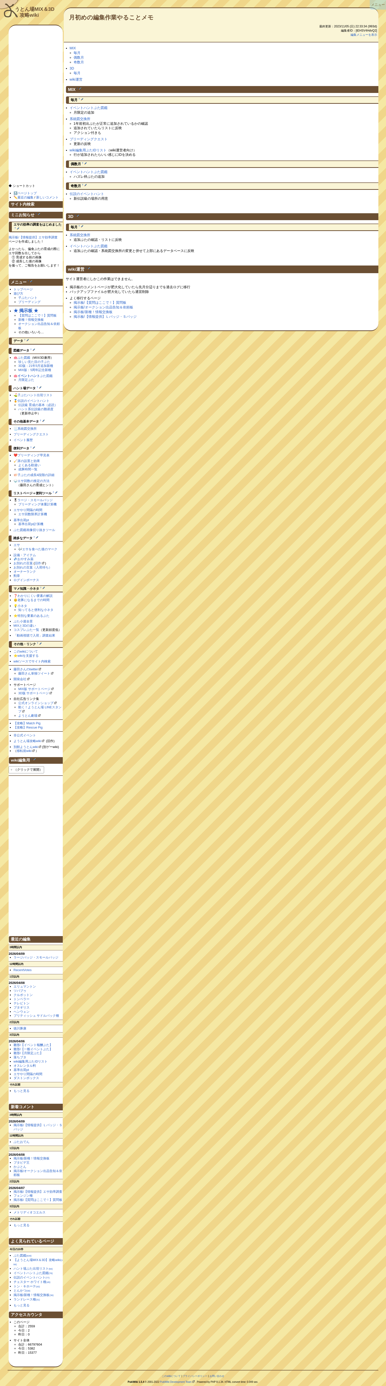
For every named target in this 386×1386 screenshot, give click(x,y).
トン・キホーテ (27, 1286)
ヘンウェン (22, 1011)
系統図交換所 (80, 119)
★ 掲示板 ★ (26, 310)
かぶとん (20, 1167)
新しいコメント (47, 197)
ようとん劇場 (27, 715)
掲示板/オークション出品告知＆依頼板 (103, 307)
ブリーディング (29, 302)
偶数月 (79, 57)
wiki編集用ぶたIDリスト (88, 150)
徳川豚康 (20, 1028)
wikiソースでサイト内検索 (32, 661)
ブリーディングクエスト (89, 139)
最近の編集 (25, 197)
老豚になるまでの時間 (33, 600)
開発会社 (20, 679)
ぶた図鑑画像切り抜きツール (34, 530)
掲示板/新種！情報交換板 (93, 312)
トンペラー (22, 999)
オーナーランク (25, 571)
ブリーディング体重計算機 (37, 504)
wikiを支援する (28, 655)
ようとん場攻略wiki (27, 741)
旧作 (38, 563)
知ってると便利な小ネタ (35, 610)
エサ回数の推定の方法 (33, 481)
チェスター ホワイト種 (32, 1282)
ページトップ (27, 193)
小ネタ (22, 606)
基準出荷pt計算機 (30, 524)
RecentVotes (23, 970)
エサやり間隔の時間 (28, 510)
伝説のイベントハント (87, 194)
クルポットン (23, 995)
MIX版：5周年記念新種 (34, 370)
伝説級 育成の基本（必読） (38, 405)
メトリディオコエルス (30, 1212)
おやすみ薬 (25, 559)
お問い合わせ (216, 1376)
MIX (73, 48)
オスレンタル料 (25, 1065)
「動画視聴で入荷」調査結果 (34, 635)
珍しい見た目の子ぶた (34, 362)
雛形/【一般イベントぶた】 (33, 1049)
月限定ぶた (26, 380)
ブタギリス (22, 1007)
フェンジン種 (23, 1195)
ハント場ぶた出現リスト (33, 1268)
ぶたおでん (22, 1142)
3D (72, 68)
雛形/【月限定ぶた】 (28, 1053)
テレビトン (22, 1003)
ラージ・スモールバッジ (35, 500)
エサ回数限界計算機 (32, 514)
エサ (17, 545)
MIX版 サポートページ (34, 689)
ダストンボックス (26, 1078)
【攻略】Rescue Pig (28, 727)
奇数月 (79, 62)
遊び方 (18, 293)
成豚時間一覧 (27, 469)
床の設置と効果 (28, 461)
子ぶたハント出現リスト (35, 395)
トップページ (23, 289)
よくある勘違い (29, 465)
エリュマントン (25, 986)
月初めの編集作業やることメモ (111, 17)
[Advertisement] (36, 107)
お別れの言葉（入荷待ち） (33, 567)
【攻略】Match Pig (27, 723)
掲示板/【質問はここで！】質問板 (100, 302)
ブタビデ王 (22, 1162)
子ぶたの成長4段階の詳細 (35, 475)
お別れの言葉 (23, 563)
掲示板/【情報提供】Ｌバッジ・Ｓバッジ (105, 317)
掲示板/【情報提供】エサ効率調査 (33, 237)
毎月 (77, 53)
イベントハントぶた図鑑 (89, 108)
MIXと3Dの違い (25, 625)
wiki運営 (76, 79)
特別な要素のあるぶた (33, 616)
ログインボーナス (26, 580)
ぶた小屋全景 (23, 621)
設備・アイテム (25, 555)
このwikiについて (26, 651)
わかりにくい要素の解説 (35, 596)
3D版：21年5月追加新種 (35, 366)
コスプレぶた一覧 (26, 630)
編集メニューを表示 (364, 34)
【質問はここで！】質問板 (37, 315)
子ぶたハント (27, 298)
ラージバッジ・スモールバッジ (36, 957)
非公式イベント (25, 735)
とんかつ (22, 1290)
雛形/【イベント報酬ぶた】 (33, 1045)
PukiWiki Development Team (176, 1382)
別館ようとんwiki (26, 747)
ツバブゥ (20, 991)
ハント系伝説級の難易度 (35, 409)
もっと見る (22, 1091)
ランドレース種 (27, 1299)
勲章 (17, 576)
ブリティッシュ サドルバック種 (36, 1015)
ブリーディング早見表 (33, 455)
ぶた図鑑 (23, 357)
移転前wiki (24, 751)
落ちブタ (20, 1057)
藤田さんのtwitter (26, 669)
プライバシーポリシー (195, 1376)
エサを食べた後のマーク (39, 549)
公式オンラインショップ (35, 703)
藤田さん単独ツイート (34, 673)
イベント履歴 (23, 440)
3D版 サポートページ (33, 693)
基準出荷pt (21, 520)
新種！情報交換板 (31, 319)
